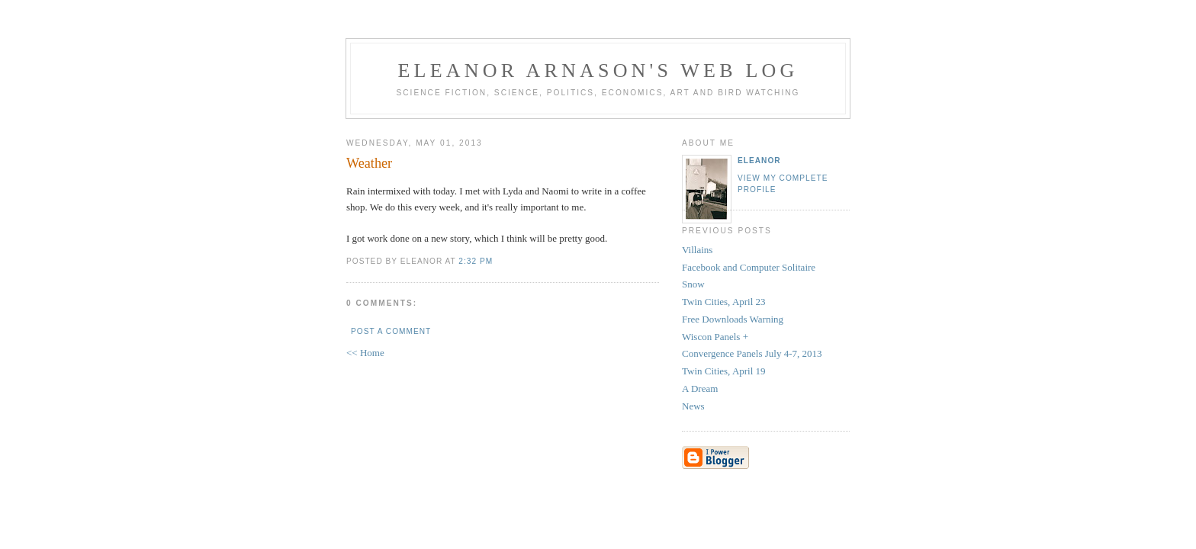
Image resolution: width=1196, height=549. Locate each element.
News (693, 406)
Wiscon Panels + (715, 336)
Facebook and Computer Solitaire (748, 267)
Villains (697, 249)
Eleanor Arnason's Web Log (598, 70)
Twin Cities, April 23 (724, 301)
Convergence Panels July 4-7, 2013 (752, 353)
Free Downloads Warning (732, 319)
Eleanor (759, 160)
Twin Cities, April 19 (724, 371)
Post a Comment (391, 331)
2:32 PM (475, 261)
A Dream (700, 388)
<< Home (365, 352)
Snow (693, 284)
